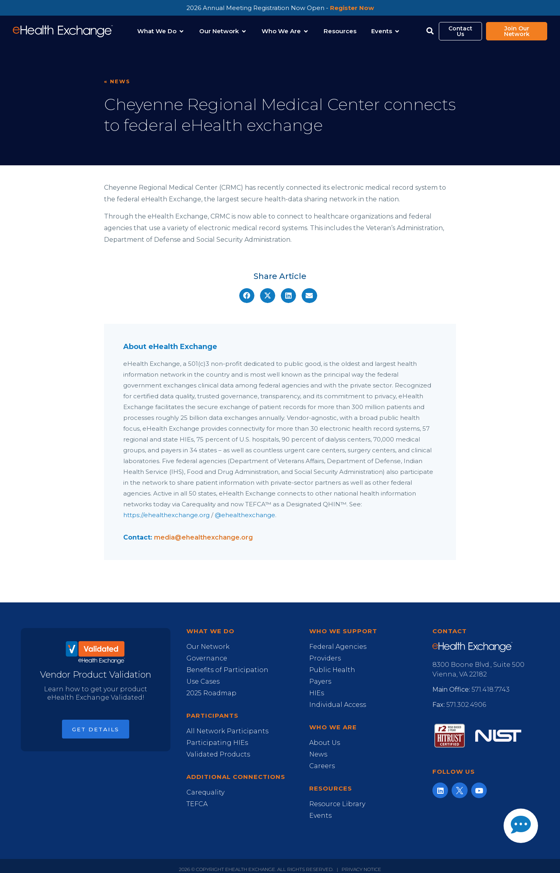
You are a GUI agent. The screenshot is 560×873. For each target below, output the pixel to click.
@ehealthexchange (245, 515)
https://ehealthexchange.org (166, 515)
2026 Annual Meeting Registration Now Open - (280, 8)
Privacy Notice (361, 869)
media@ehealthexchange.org (203, 537)
